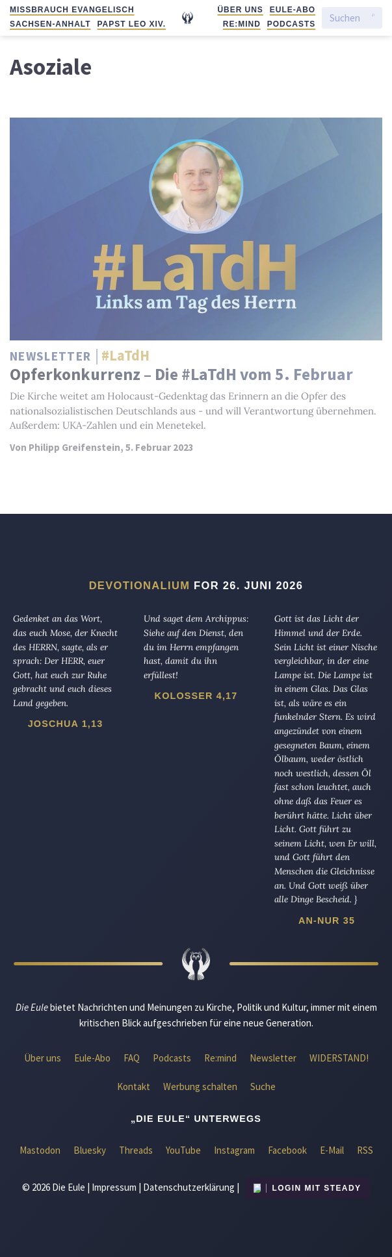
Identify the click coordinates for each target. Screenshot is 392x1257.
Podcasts (291, 24)
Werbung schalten (200, 1086)
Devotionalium (139, 585)
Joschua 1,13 (65, 723)
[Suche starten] (373, 18)
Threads (136, 1150)
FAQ (132, 1058)
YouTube (183, 1150)
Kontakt (133, 1086)
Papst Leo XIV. (132, 24)
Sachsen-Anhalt (50, 24)
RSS (365, 1150)
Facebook (287, 1150)
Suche (263, 1086)
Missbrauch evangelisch (72, 9)
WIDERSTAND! (339, 1058)
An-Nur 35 (326, 920)
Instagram (234, 1150)
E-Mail (332, 1150)
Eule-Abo (292, 9)
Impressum (114, 1187)
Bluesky (89, 1150)
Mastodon (40, 1150)
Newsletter (273, 1058)
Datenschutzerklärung (189, 1187)
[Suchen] (347, 17)
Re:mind (242, 24)
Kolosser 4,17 (196, 696)
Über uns (240, 9)
